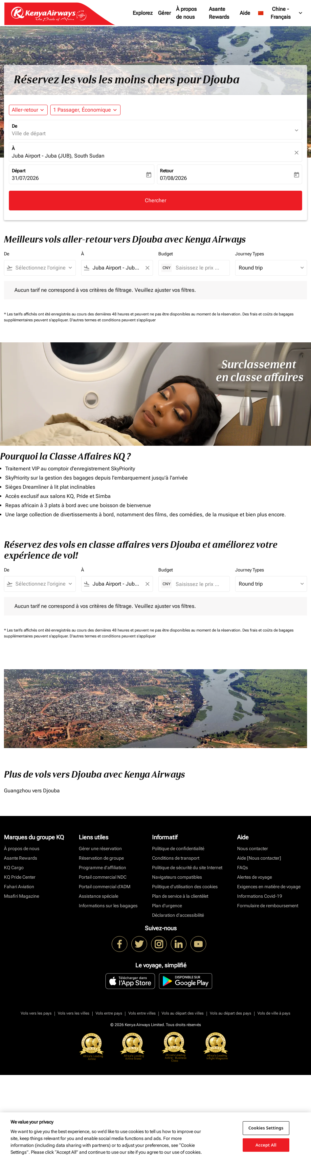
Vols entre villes (142, 1013)
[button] (85, 110)
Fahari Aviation (19, 886)
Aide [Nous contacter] (259, 858)
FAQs (242, 867)
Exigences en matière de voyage (268, 886)
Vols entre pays (109, 1013)
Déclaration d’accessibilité (178, 915)
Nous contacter (252, 848)
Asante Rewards (219, 13)
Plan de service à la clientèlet (180, 896)
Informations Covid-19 (259, 896)
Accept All (266, 1145)
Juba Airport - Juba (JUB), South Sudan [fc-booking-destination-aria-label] (58, 156)
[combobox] (42, 268)
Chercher (155, 200)
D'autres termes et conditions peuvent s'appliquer (113, 320)
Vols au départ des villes (183, 1013)
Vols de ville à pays (273, 1013)
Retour (166, 170)
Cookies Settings (265, 1128)
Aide (245, 13)
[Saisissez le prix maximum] (199, 268)
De (14, 126)
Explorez (143, 13)
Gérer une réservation (100, 848)
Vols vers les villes (73, 1013)
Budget (165, 253)
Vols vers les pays (36, 1013)
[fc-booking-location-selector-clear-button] (297, 152)
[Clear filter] (147, 267)
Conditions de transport (175, 858)
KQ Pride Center (19, 877)
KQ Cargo (14, 867)
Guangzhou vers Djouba (32, 790)
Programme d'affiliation (102, 867)
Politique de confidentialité (178, 848)
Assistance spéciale (98, 896)
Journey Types (249, 253)
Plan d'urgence (167, 905)
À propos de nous (186, 13)
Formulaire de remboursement (267, 905)
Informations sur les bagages (108, 905)
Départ (18, 170)
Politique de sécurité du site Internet (187, 867)
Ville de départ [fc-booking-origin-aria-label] (29, 133)
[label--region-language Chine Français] (280, 13)
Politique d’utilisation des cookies (185, 886)
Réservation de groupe (101, 858)
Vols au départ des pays (230, 1013)
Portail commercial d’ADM (104, 886)
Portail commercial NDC (102, 877)
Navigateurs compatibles (177, 877)
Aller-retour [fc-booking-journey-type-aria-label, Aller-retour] (25, 110)
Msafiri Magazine (21, 896)
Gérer (164, 13)
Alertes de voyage (254, 877)
